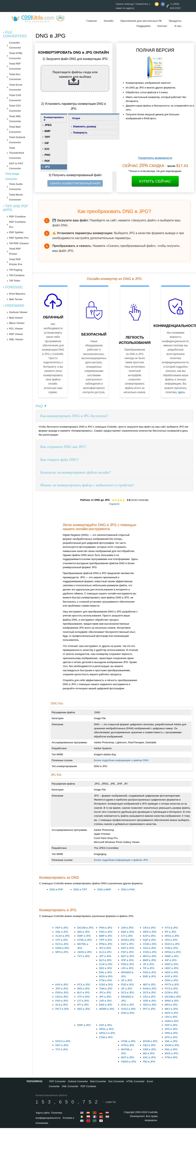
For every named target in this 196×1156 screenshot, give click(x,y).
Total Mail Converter (15, 129)
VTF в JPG (61, 939)
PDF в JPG (61, 927)
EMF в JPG (149, 976)
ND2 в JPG (105, 968)
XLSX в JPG (62, 935)
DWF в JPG (84, 935)
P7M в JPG (105, 980)
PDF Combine (17, 216)
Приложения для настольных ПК (141, 20)
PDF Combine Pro (17, 224)
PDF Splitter (16, 232)
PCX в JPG (83, 984)
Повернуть (80, 132)
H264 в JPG (62, 948)
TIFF (47, 136)
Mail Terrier (16, 299)
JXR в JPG (127, 927)
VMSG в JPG (128, 1061)
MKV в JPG (171, 1008)
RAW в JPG (149, 988)
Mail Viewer (16, 317)
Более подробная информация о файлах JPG (121, 860)
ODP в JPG (149, 1000)
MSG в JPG (106, 976)
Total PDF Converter (15, 66)
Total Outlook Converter (17, 140)
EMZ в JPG (127, 931)
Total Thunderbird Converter (16, 152)
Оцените (114, 503)
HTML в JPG (84, 939)
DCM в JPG (128, 939)
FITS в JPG (171, 927)
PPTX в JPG (172, 984)
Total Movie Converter (16, 197)
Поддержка (143, 26)
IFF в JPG (170, 931)
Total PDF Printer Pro (15, 262)
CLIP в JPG (105, 964)
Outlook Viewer (18, 312)
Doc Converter (116, 1081)
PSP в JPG (127, 952)
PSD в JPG (127, 984)
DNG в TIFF (80, 889)
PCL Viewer (16, 328)
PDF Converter (57, 1081)
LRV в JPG (127, 968)
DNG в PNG (128, 889)
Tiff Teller (14, 280)
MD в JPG (149, 1053)
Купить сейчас (155, 181)
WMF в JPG (171, 956)
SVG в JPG (149, 948)
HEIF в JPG (171, 972)
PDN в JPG (127, 964)
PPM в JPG (105, 944)
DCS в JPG (62, 944)
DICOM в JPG (85, 927)
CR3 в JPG (149, 927)
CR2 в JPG (149, 996)
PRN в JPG (105, 927)
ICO (47, 148)
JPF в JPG (105, 956)
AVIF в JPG (171, 976)
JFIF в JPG (127, 960)
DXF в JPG (127, 944)
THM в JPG (171, 948)
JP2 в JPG (105, 948)
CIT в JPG (127, 935)
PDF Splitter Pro (19, 237)
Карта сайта (43, 1112)
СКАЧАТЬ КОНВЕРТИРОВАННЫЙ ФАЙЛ (75, 183)
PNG (47, 154)
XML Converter (70, 1086)
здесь (181, 392)
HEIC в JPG (171, 968)
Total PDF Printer (15, 251)
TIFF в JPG (105, 939)
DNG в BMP (104, 889)
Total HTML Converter (16, 56)
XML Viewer (16, 339)
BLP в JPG (105, 960)
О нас (177, 26)
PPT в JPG (149, 1008)
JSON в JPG (84, 952)
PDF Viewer (16, 334)
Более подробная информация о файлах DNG (121, 760)
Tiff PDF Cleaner (19, 243)
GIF (47, 143)
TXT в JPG (83, 956)
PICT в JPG (62, 1008)
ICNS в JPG (150, 952)
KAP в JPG (149, 935)
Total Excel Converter (15, 87)
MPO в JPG (149, 956)
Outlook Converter (78, 1081)
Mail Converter (98, 1081)
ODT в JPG (127, 948)
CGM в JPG (150, 944)
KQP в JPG (149, 939)
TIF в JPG (148, 968)
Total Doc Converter (15, 77)
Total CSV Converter (15, 108)
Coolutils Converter (15, 45)
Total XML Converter (15, 119)
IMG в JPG (83, 931)
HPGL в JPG (172, 935)
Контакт (162, 26)
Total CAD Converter (15, 98)
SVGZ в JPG (128, 1008)
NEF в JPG (149, 984)
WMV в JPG (172, 1000)
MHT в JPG (127, 956)
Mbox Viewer (17, 323)
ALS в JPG (105, 952)
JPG (47, 166)
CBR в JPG (149, 1049)
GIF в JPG (171, 960)
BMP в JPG (105, 935)
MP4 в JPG (61, 952)
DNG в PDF (56, 889)
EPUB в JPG (150, 1041)
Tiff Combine (17, 275)
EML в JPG (105, 972)
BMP (47, 131)
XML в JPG (61, 931)
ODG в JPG (171, 980)
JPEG (48, 124)
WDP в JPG (149, 931)
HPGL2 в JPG (173, 952)
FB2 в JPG (149, 1061)
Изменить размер (84, 126)
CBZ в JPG (149, 1045)
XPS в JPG (171, 939)
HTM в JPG (127, 1045)
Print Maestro (17, 293)
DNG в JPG (127, 1012)
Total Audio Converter (16, 187)
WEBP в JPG (106, 1008)
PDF (47, 160)
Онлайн (108, 20)
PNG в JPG (105, 931)
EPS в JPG (171, 1037)
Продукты (175, 20)
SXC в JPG (149, 1057)
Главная (91, 20)
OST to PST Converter (16, 166)
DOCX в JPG (172, 944)
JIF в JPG (126, 980)
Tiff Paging (15, 269)
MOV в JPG (171, 1012)
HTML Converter (136, 1081)
